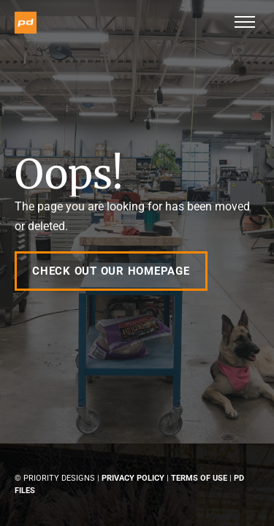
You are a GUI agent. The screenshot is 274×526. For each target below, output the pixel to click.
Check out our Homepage (111, 271)
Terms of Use (199, 478)
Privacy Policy (133, 478)
